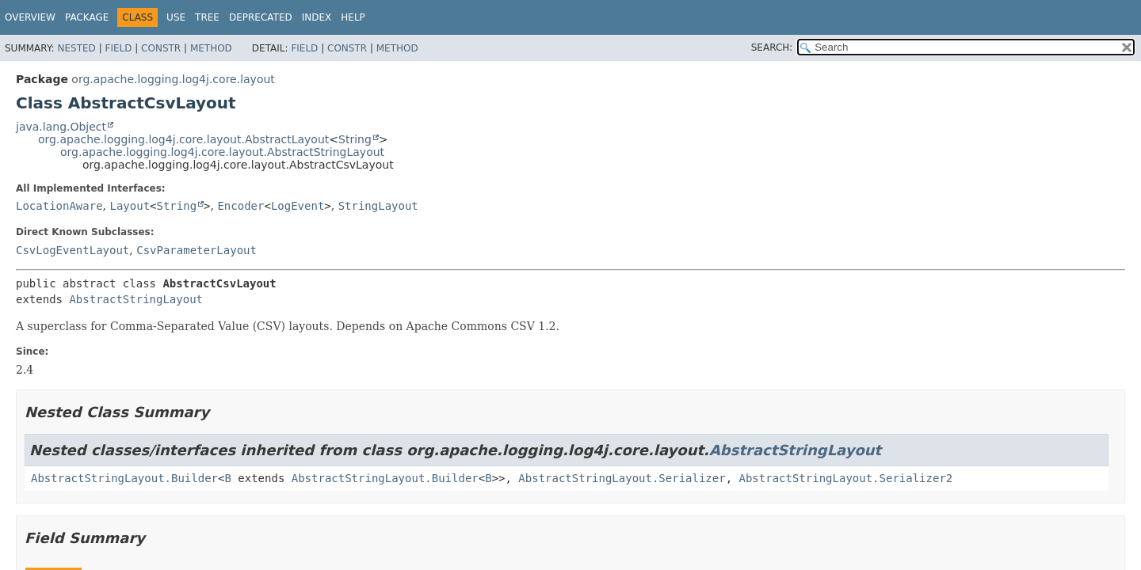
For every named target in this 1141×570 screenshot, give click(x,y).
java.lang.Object (61, 126)
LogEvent (297, 206)
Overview (30, 17)
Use (175, 17)
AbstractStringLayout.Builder (124, 478)
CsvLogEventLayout (72, 250)
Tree (207, 17)
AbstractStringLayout (136, 299)
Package (87, 17)
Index (317, 17)
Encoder (240, 206)
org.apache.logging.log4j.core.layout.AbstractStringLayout (222, 152)
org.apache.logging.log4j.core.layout (172, 79)
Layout (129, 206)
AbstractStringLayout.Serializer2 (846, 478)
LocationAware (59, 206)
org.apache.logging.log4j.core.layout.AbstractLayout (183, 139)
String (355, 139)
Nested (76, 48)
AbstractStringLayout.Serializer (621, 478)
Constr (161, 48)
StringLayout (378, 206)
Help (353, 17)
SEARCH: (772, 47)
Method (211, 48)
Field (118, 48)
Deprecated (260, 17)
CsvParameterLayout (196, 250)
